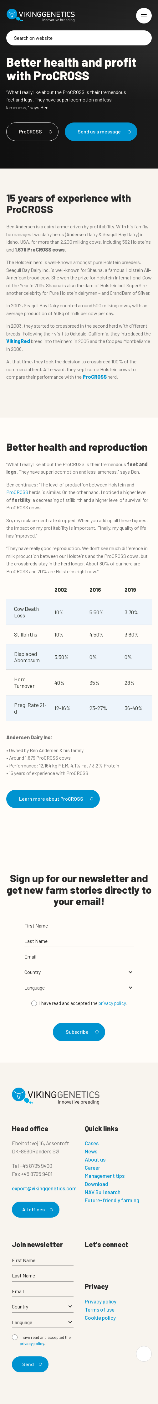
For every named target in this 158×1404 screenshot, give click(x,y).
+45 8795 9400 (36, 1165)
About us (95, 1159)
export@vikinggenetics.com (44, 1188)
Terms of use (100, 1309)
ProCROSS (34, 131)
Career (92, 1167)
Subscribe (81, 1032)
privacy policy (112, 1003)
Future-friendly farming (112, 1200)
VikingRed (18, 341)
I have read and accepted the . (83, 1003)
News (91, 1151)
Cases (92, 1143)
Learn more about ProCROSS (55, 799)
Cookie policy (100, 1317)
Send (31, 1364)
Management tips (105, 1176)
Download (96, 1184)
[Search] (79, 37)
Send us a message (103, 131)
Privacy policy (100, 1301)
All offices (36, 1209)
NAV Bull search (102, 1192)
